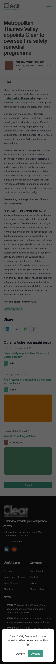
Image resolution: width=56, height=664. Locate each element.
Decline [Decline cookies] (20, 653)
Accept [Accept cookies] (35, 653)
